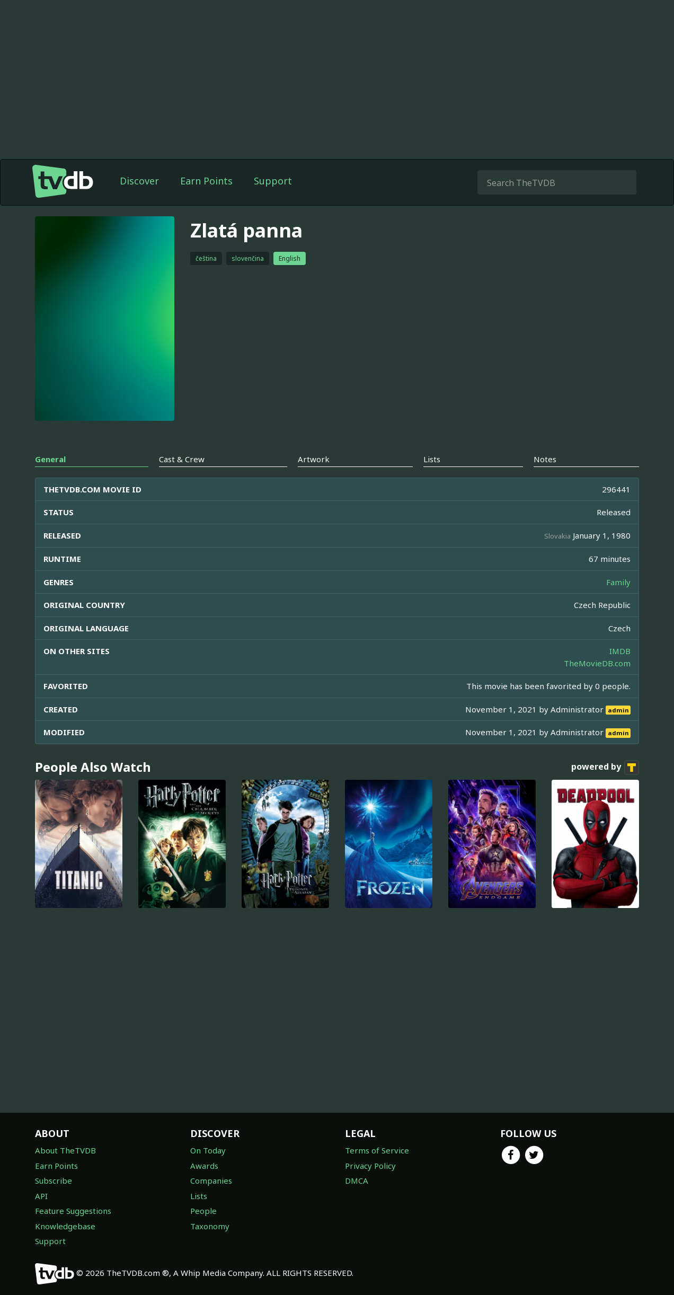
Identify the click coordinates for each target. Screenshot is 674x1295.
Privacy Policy (370, 1165)
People (203, 1210)
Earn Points (206, 180)
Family (618, 582)
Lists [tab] (431, 459)
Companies (211, 1180)
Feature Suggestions (73, 1210)
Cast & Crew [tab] (182, 459)
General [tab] (50, 459)
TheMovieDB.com (597, 663)
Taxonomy (209, 1226)
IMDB (620, 651)
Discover (139, 180)
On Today (208, 1150)
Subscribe (53, 1180)
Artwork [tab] (314, 459)
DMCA (356, 1180)
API (41, 1196)
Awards (204, 1165)
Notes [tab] (545, 459)
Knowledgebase (65, 1226)
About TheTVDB (65, 1150)
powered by (605, 767)
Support (273, 180)
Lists (198, 1196)
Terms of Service (377, 1150)
